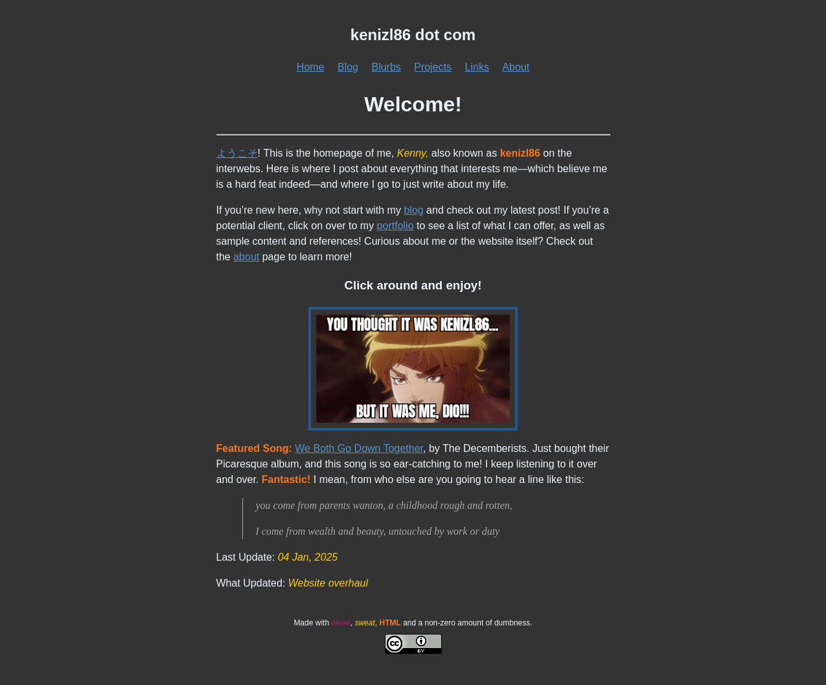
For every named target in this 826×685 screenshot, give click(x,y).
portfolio (395, 225)
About (515, 67)
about (246, 256)
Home (311, 67)
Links (477, 67)
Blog (348, 67)
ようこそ (237, 153)
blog (413, 210)
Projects (433, 67)
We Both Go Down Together (359, 448)
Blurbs (385, 67)
